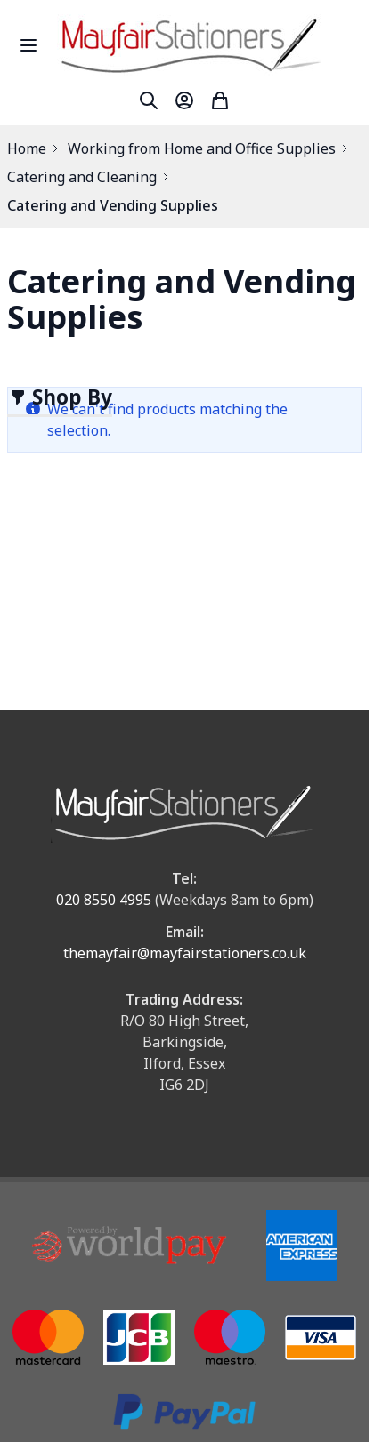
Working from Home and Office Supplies (202, 148)
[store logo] (209, 45)
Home (26, 148)
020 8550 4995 (103, 899)
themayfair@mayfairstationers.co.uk (184, 953)
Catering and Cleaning (82, 177)
